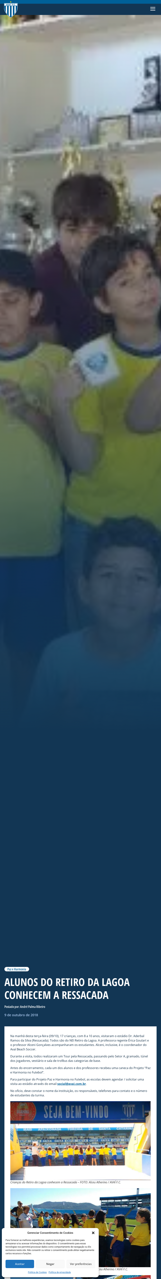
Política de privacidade (60, 1272)
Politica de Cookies (37, 1272)
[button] (93, 1233)
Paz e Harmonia (16, 969)
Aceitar (19, 1264)
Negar (50, 1264)
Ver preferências (81, 1264)
